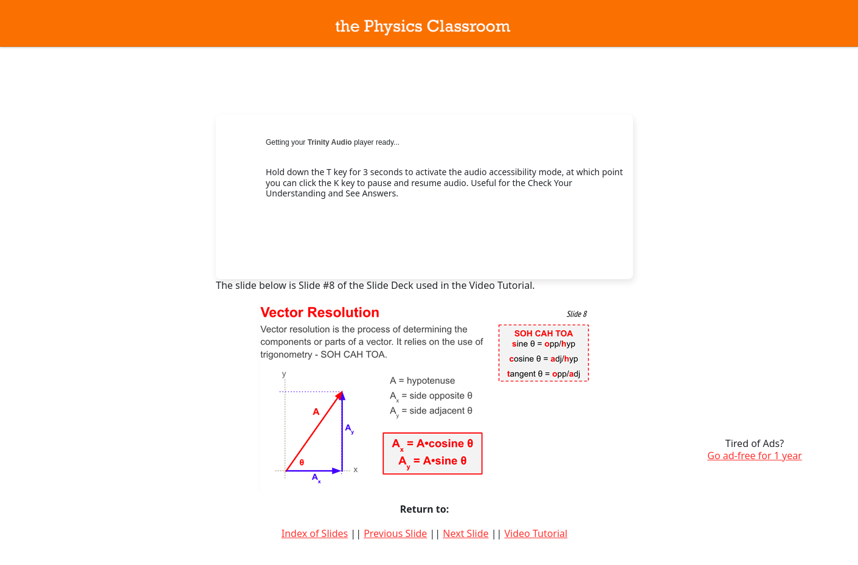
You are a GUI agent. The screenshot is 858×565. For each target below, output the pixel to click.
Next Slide (465, 533)
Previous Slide (395, 533)
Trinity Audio (330, 142)
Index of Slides (315, 533)
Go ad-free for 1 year (754, 455)
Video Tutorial (535, 533)
